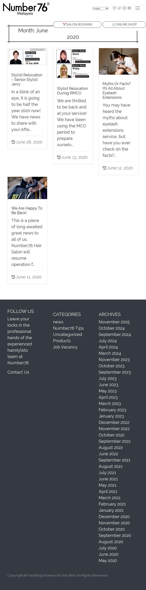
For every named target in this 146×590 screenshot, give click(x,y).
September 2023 (115, 372)
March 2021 (110, 497)
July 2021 (107, 472)
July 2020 (108, 547)
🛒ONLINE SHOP (124, 24)
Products (62, 340)
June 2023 (108, 384)
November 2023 (114, 359)
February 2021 (112, 503)
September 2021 (114, 460)
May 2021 (107, 485)
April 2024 (108, 346)
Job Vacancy (65, 346)
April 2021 (108, 491)
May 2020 (108, 560)
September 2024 (115, 334)
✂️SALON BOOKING (77, 24)
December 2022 (114, 422)
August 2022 (111, 447)
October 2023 (112, 365)
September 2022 (115, 441)
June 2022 (108, 453)
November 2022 (114, 428)
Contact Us (18, 372)
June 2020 (108, 554)
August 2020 (111, 541)
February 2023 (112, 409)
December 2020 (114, 516)
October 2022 (111, 434)
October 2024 (112, 328)
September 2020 (115, 535)
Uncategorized (67, 334)
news (58, 321)
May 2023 (108, 390)
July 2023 (108, 378)
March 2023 (110, 403)
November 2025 (114, 321)
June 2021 (108, 478)
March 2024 (110, 353)
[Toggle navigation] (137, 8)
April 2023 (108, 397)
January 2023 (111, 416)
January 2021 (111, 510)
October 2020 (112, 529)
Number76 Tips (68, 328)
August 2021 (111, 466)
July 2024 (108, 340)
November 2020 (114, 522)
